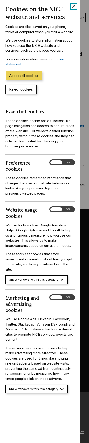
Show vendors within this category (36, 279)
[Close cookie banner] (74, 6)
